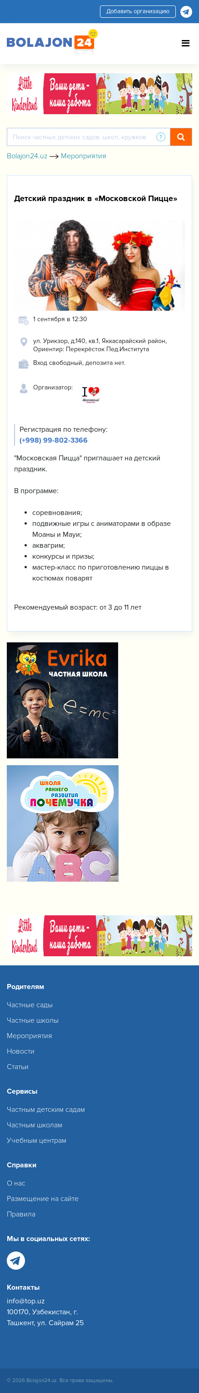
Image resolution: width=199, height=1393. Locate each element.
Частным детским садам (46, 1109)
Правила (21, 1214)
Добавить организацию (137, 11)
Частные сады (30, 1004)
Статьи (18, 1066)
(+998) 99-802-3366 (54, 440)
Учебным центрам (36, 1140)
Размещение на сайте (43, 1198)
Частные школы (33, 1020)
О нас (16, 1183)
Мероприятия (29, 1035)
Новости (21, 1051)
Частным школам (34, 1125)
